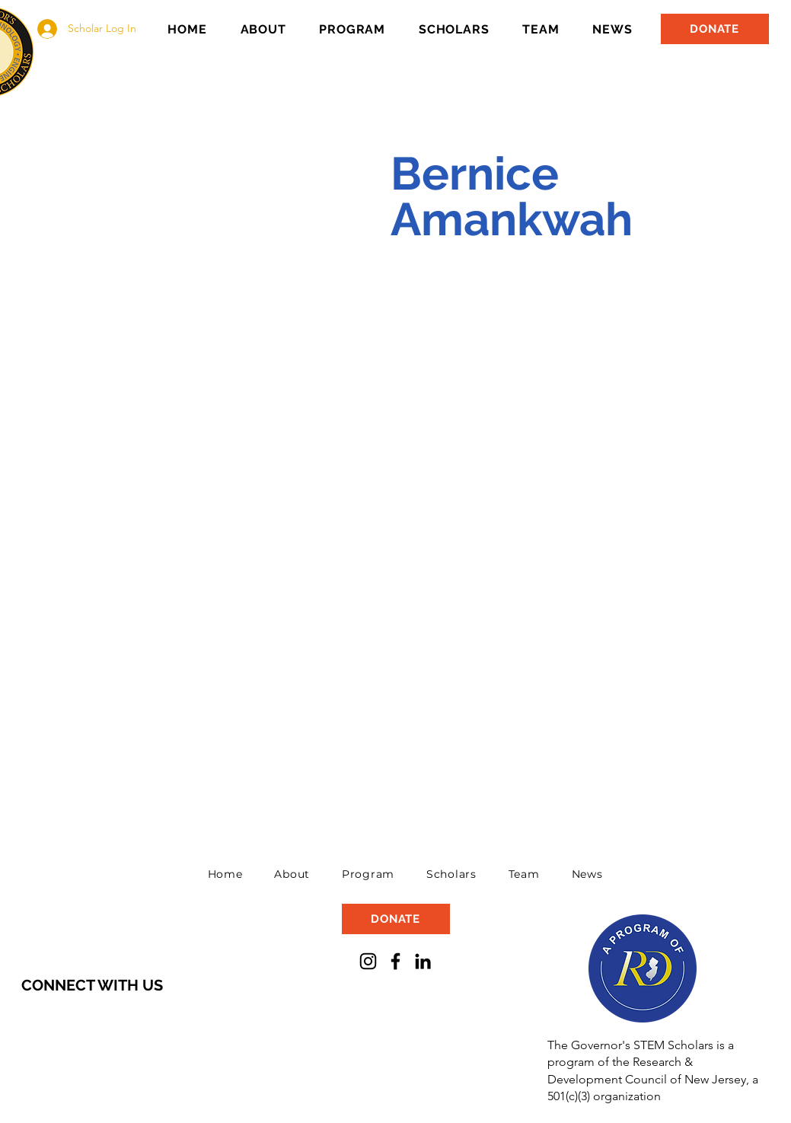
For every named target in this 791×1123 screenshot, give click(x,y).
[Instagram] (368, 961)
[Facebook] (395, 961)
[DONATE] (715, 29)
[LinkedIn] (423, 961)
